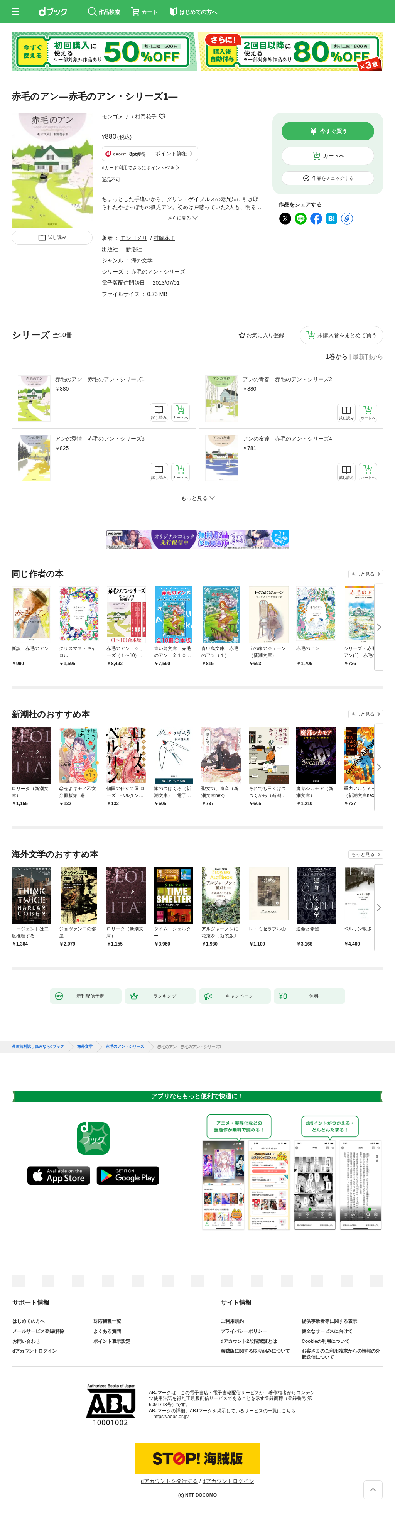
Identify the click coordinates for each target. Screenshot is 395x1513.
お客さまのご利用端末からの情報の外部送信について (341, 1354)
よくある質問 (107, 1331)
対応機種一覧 (107, 1321)
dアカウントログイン (34, 1351)
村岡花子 (146, 116)
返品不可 (111, 179)
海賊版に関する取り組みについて (255, 1351)
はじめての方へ (28, 1321)
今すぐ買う (333, 131)
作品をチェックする (333, 178)
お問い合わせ (26, 1341)
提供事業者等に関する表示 (329, 1321)
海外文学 (142, 260)
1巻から (337, 357)
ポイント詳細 (171, 153)
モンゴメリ (115, 116)
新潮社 (134, 249)
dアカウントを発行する (169, 1481)
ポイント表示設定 (111, 1341)
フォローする (162, 116)
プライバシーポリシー (244, 1331)
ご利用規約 (232, 1321)
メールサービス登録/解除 (38, 1331)
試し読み (57, 237)
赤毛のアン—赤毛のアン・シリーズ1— (102, 379)
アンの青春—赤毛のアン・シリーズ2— (290, 379)
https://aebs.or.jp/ (171, 1416)
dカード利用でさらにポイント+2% (138, 168)
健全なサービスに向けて (327, 1331)
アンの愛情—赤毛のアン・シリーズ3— (102, 439)
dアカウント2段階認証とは (249, 1341)
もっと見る (363, 574)
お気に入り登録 (265, 335)
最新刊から (368, 357)
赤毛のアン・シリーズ (158, 271)
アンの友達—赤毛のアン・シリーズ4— (290, 439)
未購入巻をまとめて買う (347, 335)
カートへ (333, 156)
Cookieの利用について (325, 1341)
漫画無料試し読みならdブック (38, 1047)
